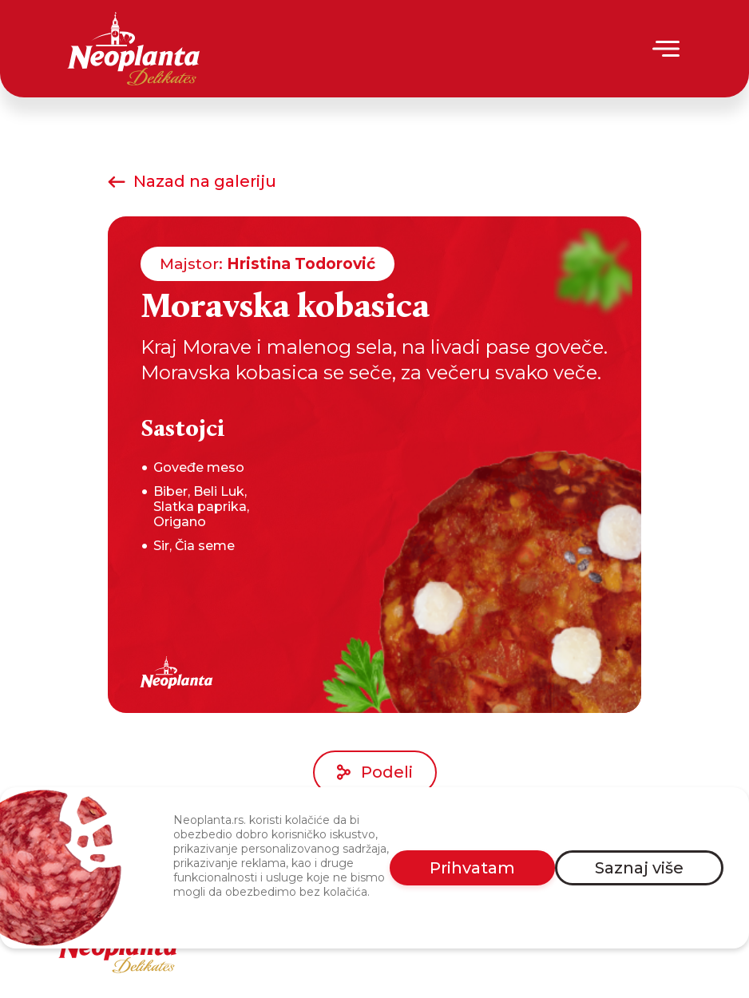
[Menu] (667, 48)
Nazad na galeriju (192, 181)
